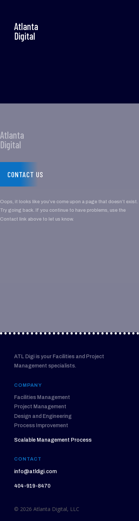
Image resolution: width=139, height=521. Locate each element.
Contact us (25, 174)
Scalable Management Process (53, 440)
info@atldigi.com (35, 471)
